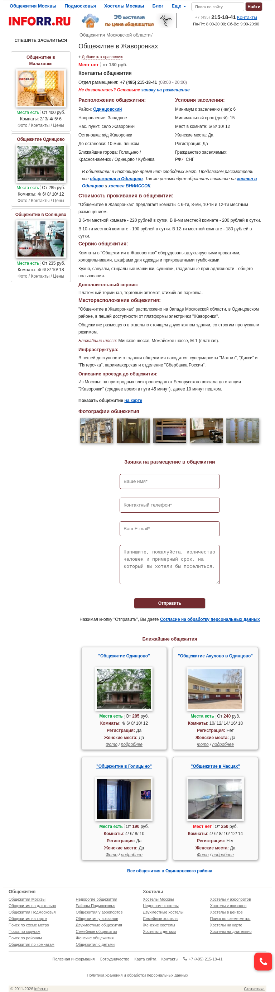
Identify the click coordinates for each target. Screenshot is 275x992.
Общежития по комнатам (31, 944)
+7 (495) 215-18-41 (138, 82)
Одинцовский (107, 109)
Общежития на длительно (32, 906)
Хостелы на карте (226, 925)
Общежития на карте (28, 918)
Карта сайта (145, 959)
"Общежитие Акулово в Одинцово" (215, 655)
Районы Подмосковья (95, 906)
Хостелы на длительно (231, 931)
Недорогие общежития (96, 899)
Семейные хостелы (160, 918)
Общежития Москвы (33, 6)
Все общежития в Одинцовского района (169, 870)
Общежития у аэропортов (99, 912)
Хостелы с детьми (159, 931)
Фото (111, 744)
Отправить (169, 603)
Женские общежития (95, 938)
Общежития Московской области (115, 35)
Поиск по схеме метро (29, 925)
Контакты (247, 17)
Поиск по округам (24, 931)
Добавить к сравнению (102, 56)
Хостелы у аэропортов (230, 899)
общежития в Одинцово (116, 178)
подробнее (132, 744)
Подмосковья (80, 6)
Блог (158, 6)
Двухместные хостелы (163, 912)
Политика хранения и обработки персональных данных (137, 975)
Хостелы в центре (226, 912)
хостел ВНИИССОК (129, 185)
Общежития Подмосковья (32, 912)
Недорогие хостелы (161, 906)
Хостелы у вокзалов (228, 906)
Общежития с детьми (95, 944)
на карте (133, 400)
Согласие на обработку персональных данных (210, 619)
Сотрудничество (114, 959)
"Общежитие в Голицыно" (124, 766)
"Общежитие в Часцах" (215, 766)
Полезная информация (73, 959)
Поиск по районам (25, 938)
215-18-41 (215, 17)
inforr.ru (41, 989)
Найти (253, 6)
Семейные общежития (96, 931)
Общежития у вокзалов (97, 918)
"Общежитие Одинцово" (124, 655)
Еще (179, 6)
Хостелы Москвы (124, 6)
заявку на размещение (165, 89)
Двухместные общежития (99, 925)
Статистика (254, 989)
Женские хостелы (159, 925)
